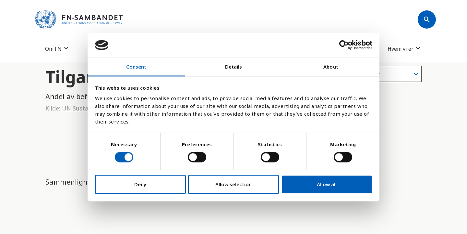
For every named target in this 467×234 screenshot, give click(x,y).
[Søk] (427, 19)
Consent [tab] (136, 66)
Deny (140, 184)
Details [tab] (233, 66)
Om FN (53, 48)
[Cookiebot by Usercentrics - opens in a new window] (344, 45)
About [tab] (330, 66)
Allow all (327, 184)
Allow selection (233, 184)
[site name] (79, 19)
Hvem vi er (400, 48)
